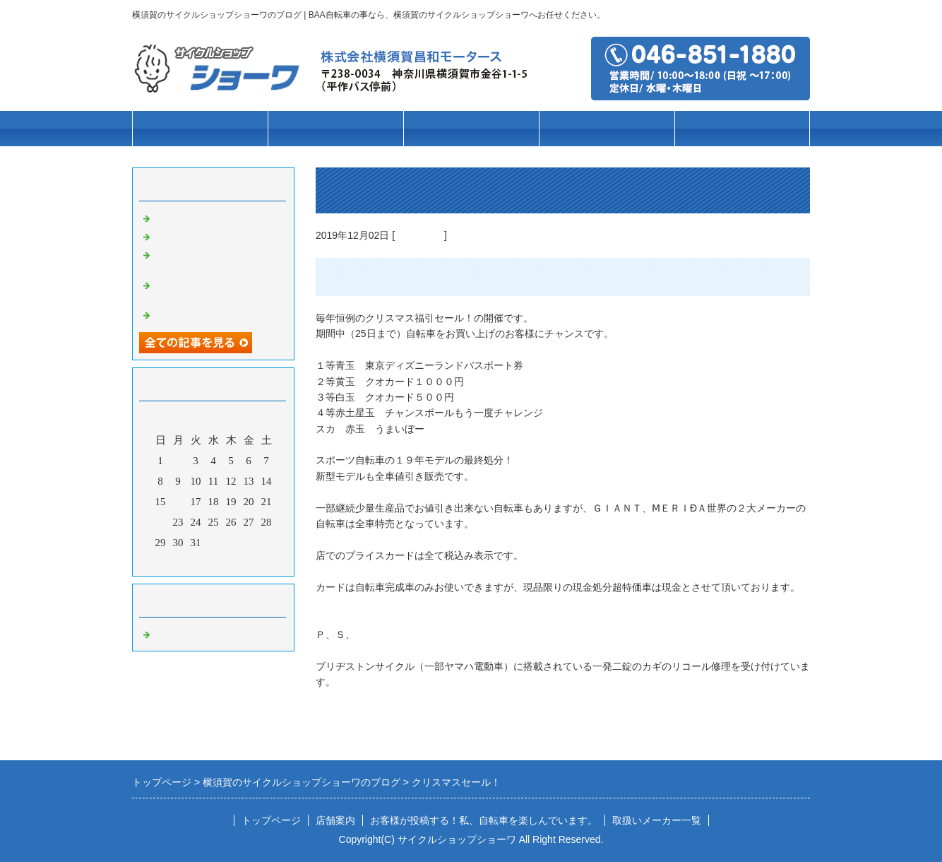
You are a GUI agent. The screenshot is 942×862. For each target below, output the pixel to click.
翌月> (240, 561)
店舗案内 (742, 129)
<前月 (186, 561)
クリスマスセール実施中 (211, 313)
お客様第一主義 (190, 217)
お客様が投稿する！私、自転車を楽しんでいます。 (483, 820)
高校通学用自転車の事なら (216, 235)
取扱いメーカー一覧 (656, 820)
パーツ (607, 129)
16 (178, 501)
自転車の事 (419, 235)
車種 (335, 129)
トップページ (200, 129)
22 (160, 522)
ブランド (471, 129)
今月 (213, 561)
